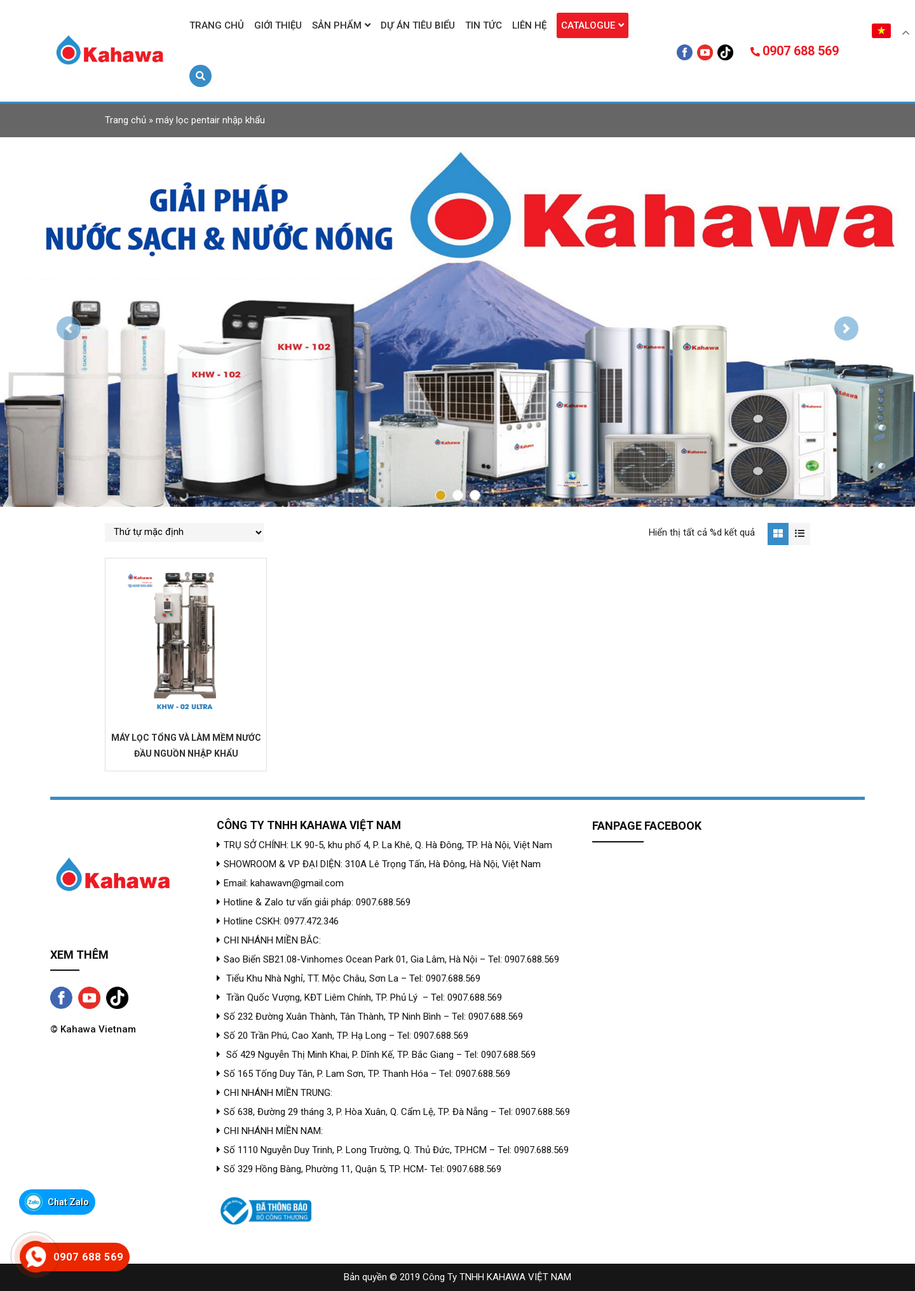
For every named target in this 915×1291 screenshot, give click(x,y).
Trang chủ (216, 25)
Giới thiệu (278, 25)
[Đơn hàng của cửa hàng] (184, 532)
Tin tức (483, 25)
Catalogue (588, 25)
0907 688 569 (794, 50)
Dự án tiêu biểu (418, 25)
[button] (68, 328)
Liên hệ (529, 25)
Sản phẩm (337, 25)
